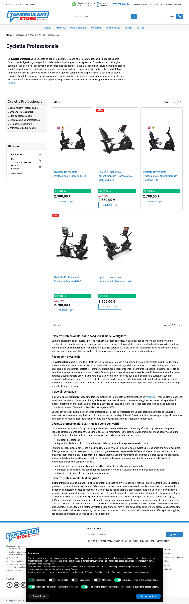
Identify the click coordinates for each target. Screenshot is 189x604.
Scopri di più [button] (39, 596)
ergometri (151, 397)
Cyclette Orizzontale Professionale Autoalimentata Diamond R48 (160, 175)
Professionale (78, 27)
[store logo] (27, 16)
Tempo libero (113, 27)
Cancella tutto (16, 174)
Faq (26, 4)
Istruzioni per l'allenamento (172, 557)
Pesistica (61, 27)
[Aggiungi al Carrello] (65, 201)
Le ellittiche (166, 561)
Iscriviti (174, 534)
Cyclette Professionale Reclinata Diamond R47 (67, 279)
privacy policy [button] (111, 558)
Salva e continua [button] (148, 596)
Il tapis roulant (167, 553)
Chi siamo (10, 4)
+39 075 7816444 (16, 558)
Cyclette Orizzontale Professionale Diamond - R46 (115, 279)
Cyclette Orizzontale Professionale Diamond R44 (70, 173)
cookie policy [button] (48, 564)
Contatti (19, 4)
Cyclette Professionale (49, 35)
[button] (159, 553)
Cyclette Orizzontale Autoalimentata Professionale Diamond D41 (115, 175)
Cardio (47, 27)
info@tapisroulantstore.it (173, 4)
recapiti (11, 83)
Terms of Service (155, 541)
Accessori (96, 27)
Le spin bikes (166, 569)
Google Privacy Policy (134, 541)
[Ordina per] (169, 102)
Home (9, 35)
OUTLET (140, 27)
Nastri (128, 27)
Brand (32, 4)
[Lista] (59, 102)
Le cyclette (165, 565)
